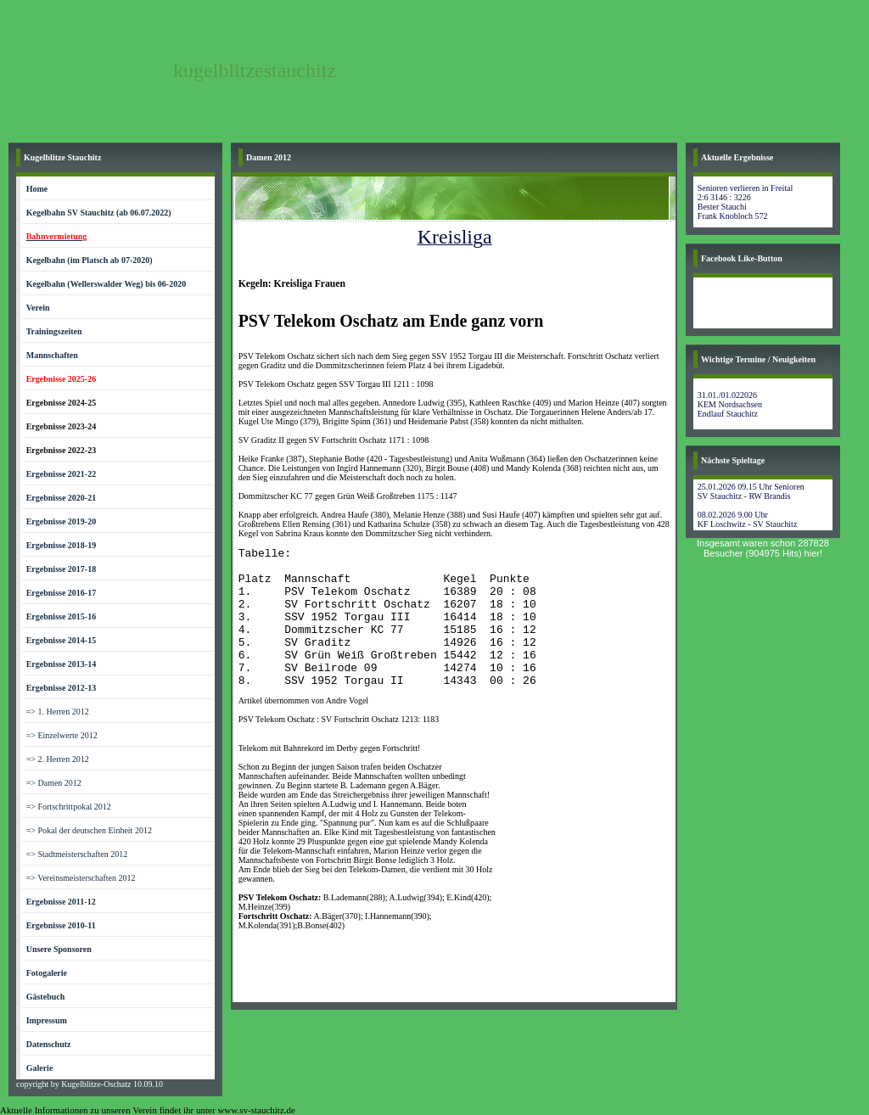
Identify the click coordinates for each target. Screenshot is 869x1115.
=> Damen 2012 (53, 782)
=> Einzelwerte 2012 (62, 735)
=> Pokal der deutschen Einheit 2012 (89, 830)
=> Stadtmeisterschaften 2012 (77, 854)
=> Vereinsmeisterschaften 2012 (81, 877)
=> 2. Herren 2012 (57, 759)
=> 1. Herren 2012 (57, 711)
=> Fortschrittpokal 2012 (68, 806)
